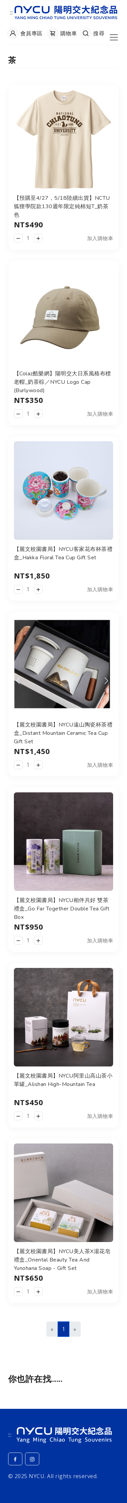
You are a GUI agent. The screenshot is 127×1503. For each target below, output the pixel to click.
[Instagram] (32, 1459)
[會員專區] (24, 33)
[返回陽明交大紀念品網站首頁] (66, 11)
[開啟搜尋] (91, 33)
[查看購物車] (61, 33)
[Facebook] (15, 1459)
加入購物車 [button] (100, 238)
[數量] (28, 238)
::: (11, 12)
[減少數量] (18, 238)
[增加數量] (38, 238)
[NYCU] (64, 1434)
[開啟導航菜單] (114, 37)
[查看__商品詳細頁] (63, 139)
